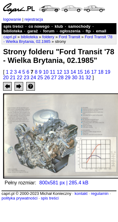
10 (45, 72)
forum (48, 31)
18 (100, 72)
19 (107, 72)
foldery (48, 37)
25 (40, 77)
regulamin (99, 193)
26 (47, 77)
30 (75, 77)
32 (88, 77)
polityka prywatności (19, 198)
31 (81, 77)
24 (33, 77)
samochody (79, 26)
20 (6, 77)
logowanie (12, 19)
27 (54, 77)
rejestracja (33, 19)
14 (73, 72)
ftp (88, 31)
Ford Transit (69, 37)
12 (59, 72)
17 (94, 72)
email (101, 31)
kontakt (80, 193)
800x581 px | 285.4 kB (63, 182)
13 (66, 72)
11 (52, 72)
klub (59, 26)
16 (87, 72)
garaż (32, 31)
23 (26, 77)
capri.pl (9, 37)
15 (80, 72)
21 (12, 77)
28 (61, 77)
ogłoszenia (70, 31)
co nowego (38, 26)
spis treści (13, 26)
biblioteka (12, 31)
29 (67, 77)
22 (20, 77)
